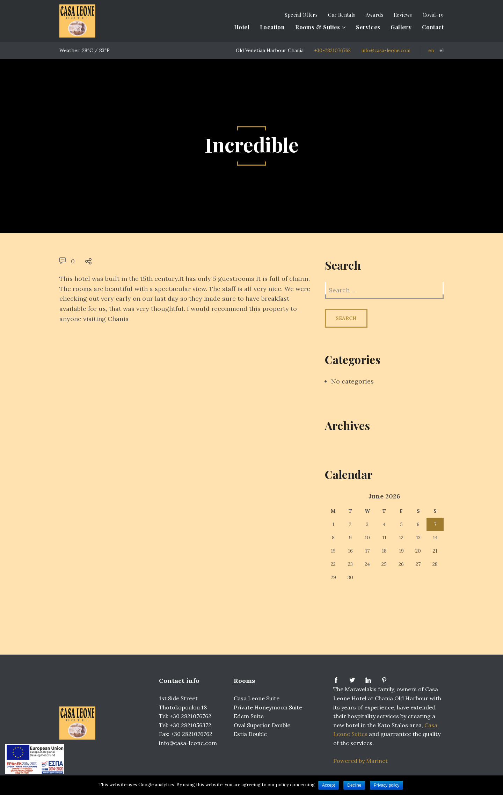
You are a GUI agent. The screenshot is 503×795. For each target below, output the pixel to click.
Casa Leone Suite (256, 698)
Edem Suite (249, 716)
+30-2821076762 (332, 50)
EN (431, 50)
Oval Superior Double (262, 725)
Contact (433, 27)
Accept (328, 785)
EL (441, 50)
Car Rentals (341, 15)
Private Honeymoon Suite (268, 707)
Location (272, 27)
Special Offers (301, 15)
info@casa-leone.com (385, 50)
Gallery (401, 27)
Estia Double (250, 733)
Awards (374, 15)
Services (368, 27)
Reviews (403, 15)
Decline (354, 785)
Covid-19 (433, 15)
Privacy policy (386, 785)
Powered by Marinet (360, 760)
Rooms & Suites (317, 27)
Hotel (241, 27)
